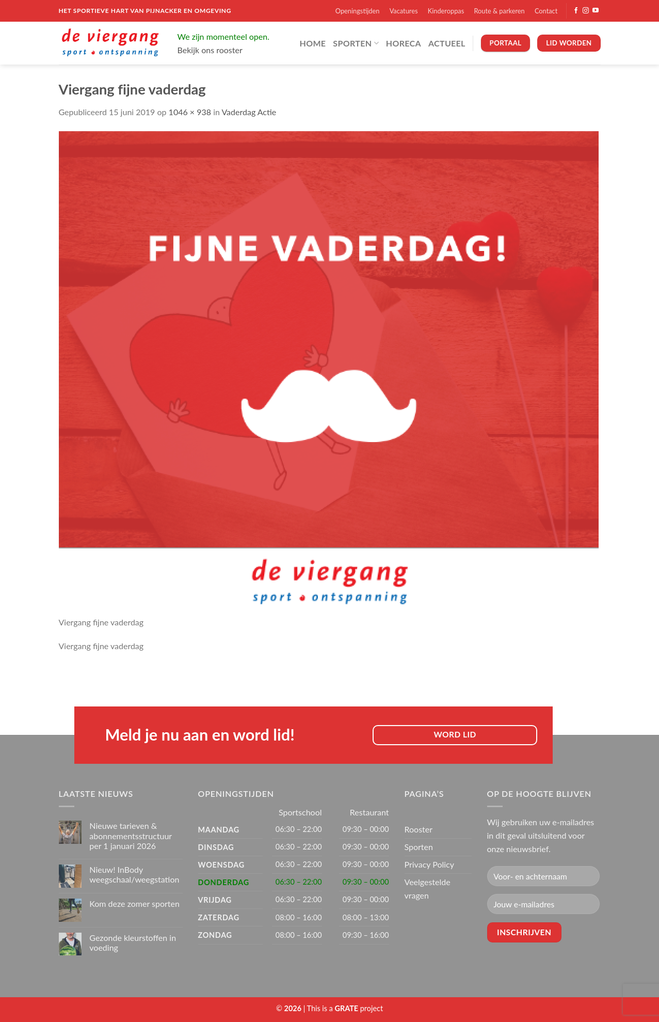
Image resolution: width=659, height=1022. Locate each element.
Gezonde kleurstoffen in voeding (132, 942)
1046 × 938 (190, 112)
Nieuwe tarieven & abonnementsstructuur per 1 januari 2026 (130, 835)
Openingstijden (357, 11)
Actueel (446, 43)
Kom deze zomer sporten (134, 903)
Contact (546, 11)
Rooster (419, 829)
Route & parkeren (499, 11)
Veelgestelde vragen (428, 888)
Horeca (403, 43)
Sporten (355, 43)
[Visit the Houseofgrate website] (347, 1008)
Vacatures (404, 11)
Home (313, 43)
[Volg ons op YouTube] (595, 10)
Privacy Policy (430, 864)
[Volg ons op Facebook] (576, 10)
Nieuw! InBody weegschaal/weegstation (134, 874)
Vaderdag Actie (248, 112)
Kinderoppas (446, 11)
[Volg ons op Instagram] (586, 10)
